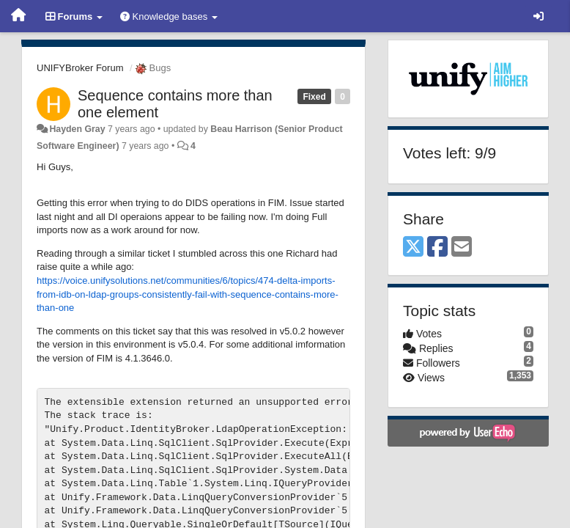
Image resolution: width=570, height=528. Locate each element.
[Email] (461, 247)
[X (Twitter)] (413, 247)
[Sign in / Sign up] (538, 16)
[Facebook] (437, 247)
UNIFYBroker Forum (80, 67)
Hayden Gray (77, 129)
